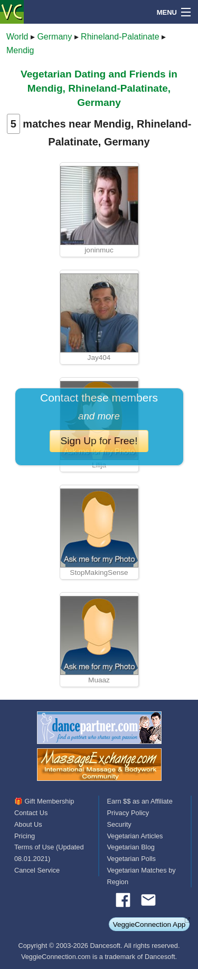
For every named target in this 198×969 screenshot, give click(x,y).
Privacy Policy (128, 813)
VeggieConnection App (149, 924)
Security (119, 824)
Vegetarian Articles (135, 836)
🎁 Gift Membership (44, 801)
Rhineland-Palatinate (120, 36)
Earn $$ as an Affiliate (140, 801)
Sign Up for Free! (98, 440)
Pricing (24, 836)
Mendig (20, 50)
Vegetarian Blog (131, 847)
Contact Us (31, 813)
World (17, 36)
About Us (28, 824)
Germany (54, 36)
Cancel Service (37, 870)
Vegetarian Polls (131, 859)
